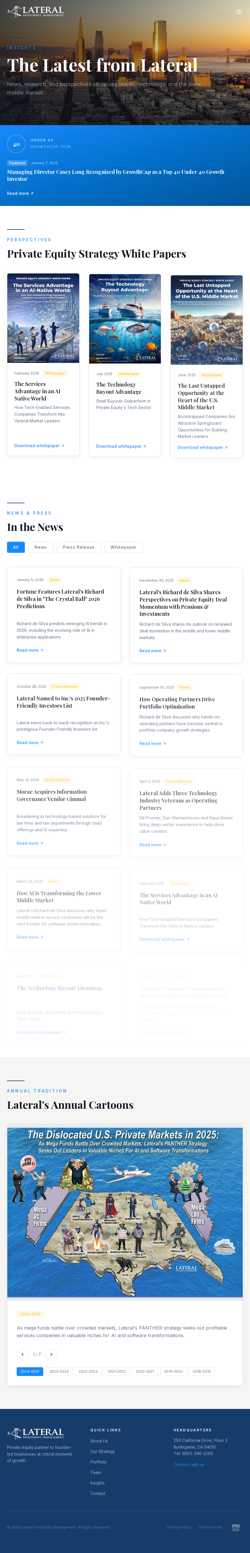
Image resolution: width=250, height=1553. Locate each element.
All (16, 551)
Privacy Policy (179, 1527)
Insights (97, 1482)
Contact (97, 1493)
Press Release (79, 551)
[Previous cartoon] (22, 1358)
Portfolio (98, 1461)
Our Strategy (102, 1451)
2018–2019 (202, 1375)
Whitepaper (124, 551)
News (41, 551)
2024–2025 (29, 1375)
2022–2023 (88, 1375)
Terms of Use (210, 1527)
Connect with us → (192, 1464)
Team (95, 1472)
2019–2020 (173, 1375)
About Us (99, 1440)
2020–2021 (145, 1375)
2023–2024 (59, 1375)
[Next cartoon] (51, 1358)
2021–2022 (117, 1375)
